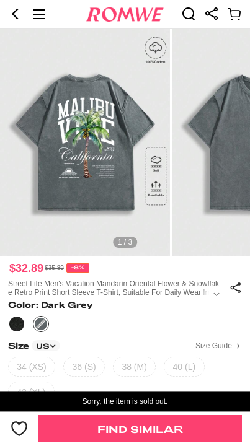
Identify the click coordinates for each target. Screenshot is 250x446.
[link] (188, 13)
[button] (15, 14)
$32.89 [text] (26, 268)
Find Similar (140, 429)
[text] (125, 142)
